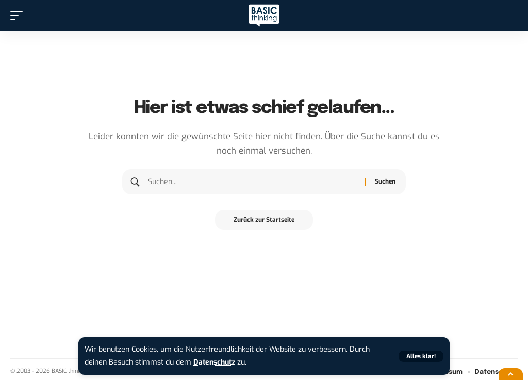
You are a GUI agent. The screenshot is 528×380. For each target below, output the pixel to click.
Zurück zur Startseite (264, 220)
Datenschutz (215, 362)
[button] (421, 356)
